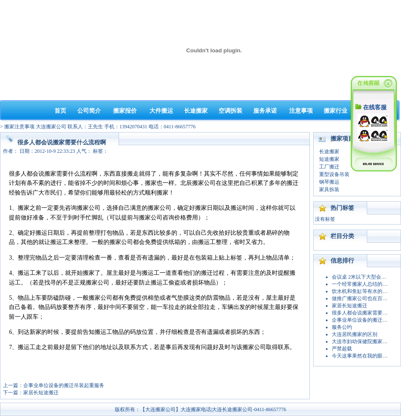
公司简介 (89, 111)
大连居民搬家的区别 (354, 334)
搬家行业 (335, 111)
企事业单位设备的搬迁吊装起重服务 (63, 385)
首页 (60, 111)
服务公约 (342, 327)
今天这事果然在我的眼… (359, 356)
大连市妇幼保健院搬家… (359, 341)
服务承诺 (265, 111)
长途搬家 (196, 111)
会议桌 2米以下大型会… (359, 277)
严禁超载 (342, 349)
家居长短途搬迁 (41, 393)
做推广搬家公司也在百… (359, 298)
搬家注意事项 (19, 127)
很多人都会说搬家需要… (359, 313)
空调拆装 (230, 111)
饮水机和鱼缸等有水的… (359, 291)
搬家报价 (125, 111)
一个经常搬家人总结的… (359, 284)
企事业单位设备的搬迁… (359, 320)
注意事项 (301, 111)
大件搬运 (161, 111)
